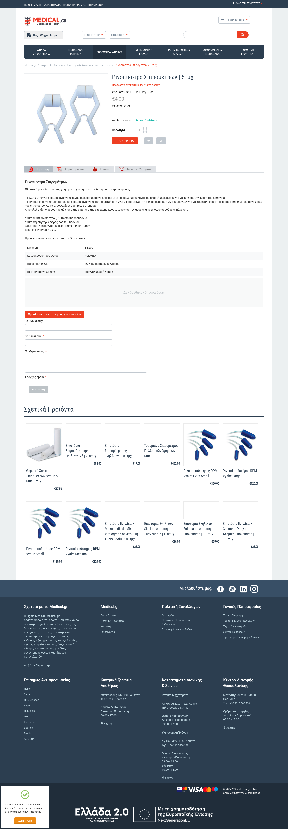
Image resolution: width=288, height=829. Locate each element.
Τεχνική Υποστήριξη (234, 626)
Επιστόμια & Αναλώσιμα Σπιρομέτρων (88, 65)
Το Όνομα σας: (34, 321)
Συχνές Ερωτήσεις (234, 631)
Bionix (27, 733)
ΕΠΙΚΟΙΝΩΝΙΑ (95, 4)
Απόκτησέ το (125, 140)
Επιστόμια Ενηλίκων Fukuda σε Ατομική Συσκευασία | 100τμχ (198, 528)
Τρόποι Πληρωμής (233, 615)
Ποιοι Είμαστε (109, 615)
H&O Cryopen (31, 699)
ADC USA (29, 738)
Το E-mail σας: (33, 336)
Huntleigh (29, 710)
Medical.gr (30, 65)
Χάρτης (106, 723)
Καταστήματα (108, 626)
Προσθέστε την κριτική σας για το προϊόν (136, 84)
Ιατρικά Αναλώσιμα (52, 65)
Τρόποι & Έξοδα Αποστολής (239, 620)
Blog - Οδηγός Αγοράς (45, 35)
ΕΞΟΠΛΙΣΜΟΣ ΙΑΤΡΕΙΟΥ (75, 51)
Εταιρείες (117, 34)
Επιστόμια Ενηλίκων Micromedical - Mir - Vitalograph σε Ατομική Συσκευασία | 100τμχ (121, 531)
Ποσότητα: (118, 130)
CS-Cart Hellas (231, 796)
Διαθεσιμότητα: (122, 120)
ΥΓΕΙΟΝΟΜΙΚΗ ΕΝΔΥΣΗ (144, 51)
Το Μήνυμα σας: (35, 351)
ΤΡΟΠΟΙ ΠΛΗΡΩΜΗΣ (74, 4)
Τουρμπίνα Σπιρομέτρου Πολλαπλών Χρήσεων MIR (161, 450)
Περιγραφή (42, 169)
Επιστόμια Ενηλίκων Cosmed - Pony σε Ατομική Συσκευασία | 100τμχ (238, 531)
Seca (27, 694)
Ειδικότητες (92, 34)
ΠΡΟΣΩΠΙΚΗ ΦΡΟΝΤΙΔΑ (247, 51)
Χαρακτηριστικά (74, 169)
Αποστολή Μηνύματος (139, 169)
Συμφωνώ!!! (25, 820)
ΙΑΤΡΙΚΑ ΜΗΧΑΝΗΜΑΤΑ (41, 51)
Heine (27, 688)
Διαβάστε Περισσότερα (37, 665)
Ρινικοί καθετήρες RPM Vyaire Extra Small (200, 473)
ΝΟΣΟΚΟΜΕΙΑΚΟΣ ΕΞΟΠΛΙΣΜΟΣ (212, 51)
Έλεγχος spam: (34, 377)
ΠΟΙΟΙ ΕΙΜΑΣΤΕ (32, 4)
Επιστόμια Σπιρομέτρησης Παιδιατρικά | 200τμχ (81, 450)
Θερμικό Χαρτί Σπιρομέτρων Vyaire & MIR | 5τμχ (42, 476)
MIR (26, 716)
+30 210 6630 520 (117, 699)
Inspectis (29, 722)
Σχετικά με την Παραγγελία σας (241, 637)
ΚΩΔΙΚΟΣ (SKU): (122, 92)
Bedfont (28, 727)
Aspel (27, 705)
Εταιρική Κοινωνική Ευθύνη (177, 629)
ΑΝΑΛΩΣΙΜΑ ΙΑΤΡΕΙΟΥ (109, 51)
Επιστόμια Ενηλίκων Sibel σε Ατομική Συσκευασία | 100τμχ (159, 528)
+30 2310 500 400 (240, 703)
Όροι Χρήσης (169, 615)
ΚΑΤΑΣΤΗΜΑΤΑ (52, 4)
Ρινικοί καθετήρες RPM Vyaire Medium (83, 551)
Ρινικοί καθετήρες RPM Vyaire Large (240, 473)
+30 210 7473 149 (178, 707)
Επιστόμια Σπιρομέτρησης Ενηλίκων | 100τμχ (118, 450)
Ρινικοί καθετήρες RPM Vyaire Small (43, 551)
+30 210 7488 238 (178, 745)
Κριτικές (105, 169)
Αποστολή (38, 389)
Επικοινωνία (108, 631)
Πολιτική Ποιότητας (112, 620)
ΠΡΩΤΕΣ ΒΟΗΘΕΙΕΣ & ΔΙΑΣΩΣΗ (178, 51)
